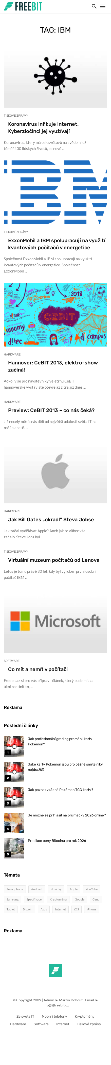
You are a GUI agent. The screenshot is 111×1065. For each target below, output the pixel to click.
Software (12, 661)
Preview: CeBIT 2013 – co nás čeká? (51, 410)
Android (36, 889)
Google (79, 899)
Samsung (12, 899)
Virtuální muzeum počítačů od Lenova (53, 560)
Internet (60, 909)
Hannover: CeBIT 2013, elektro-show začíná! (53, 366)
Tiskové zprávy (16, 115)
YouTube (92, 889)
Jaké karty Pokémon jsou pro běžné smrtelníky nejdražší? (65, 767)
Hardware (12, 354)
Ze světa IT (25, 1016)
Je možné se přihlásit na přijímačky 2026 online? (67, 815)
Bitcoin (27, 909)
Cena (95, 899)
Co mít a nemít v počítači (38, 669)
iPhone (91, 909)
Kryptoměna (58, 899)
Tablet (11, 909)
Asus (44, 909)
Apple (74, 889)
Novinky (56, 889)
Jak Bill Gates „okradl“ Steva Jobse (51, 519)
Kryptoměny (85, 1016)
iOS (76, 909)
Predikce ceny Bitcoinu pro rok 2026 (57, 841)
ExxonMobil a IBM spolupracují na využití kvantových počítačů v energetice (56, 244)
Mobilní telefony (54, 1016)
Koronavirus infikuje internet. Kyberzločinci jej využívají (43, 127)
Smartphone (15, 889)
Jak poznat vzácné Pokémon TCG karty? (60, 790)
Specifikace (34, 899)
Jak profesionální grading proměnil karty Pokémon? (60, 741)
